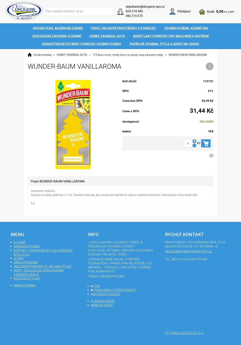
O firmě (19, 242)
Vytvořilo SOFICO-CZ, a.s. (184, 333)
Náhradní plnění (27, 246)
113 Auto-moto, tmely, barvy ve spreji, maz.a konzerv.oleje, (127, 54)
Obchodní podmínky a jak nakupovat (43, 266)
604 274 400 (134, 11)
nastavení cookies (105, 294)
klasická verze (103, 301)
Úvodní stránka (42, 54)
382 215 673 (134, 16)
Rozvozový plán (27, 278)
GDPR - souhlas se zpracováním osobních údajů (39, 272)
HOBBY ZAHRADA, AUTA (72, 54)
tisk (97, 286)
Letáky (19, 258)
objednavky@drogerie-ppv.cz (145, 6)
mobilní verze (102, 305)
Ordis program (26, 262)
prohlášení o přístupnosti (115, 290)
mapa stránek (25, 285)
